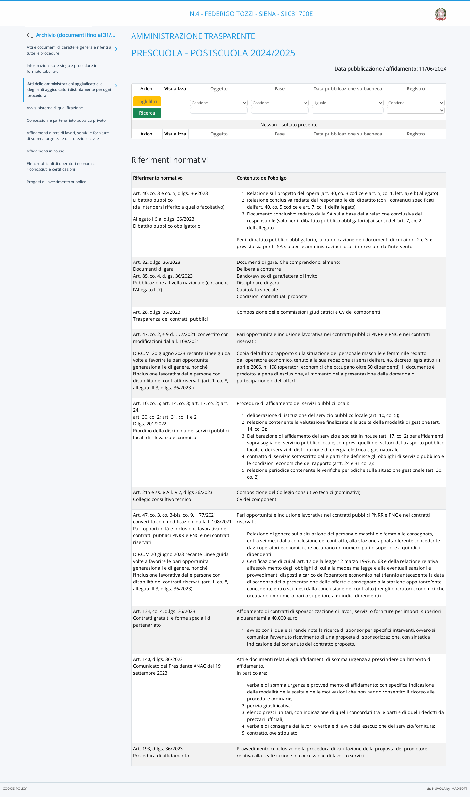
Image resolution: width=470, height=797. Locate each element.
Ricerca (147, 113)
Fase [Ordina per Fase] (280, 89)
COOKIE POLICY (15, 789)
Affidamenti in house (45, 162)
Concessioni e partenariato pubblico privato (66, 131)
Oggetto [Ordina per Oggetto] (218, 89)
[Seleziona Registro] (416, 110)
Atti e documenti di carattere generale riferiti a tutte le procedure (69, 61)
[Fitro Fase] (280, 110)
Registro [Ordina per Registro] (416, 89)
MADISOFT (459, 789)
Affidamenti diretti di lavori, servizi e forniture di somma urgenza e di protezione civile (68, 146)
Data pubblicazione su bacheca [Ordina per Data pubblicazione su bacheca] (347, 89)
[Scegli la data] (348, 110)
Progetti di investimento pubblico (56, 193)
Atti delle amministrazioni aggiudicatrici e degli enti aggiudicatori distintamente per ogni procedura (69, 100)
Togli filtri (147, 101)
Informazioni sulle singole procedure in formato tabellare (62, 79)
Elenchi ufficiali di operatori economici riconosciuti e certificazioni (61, 177)
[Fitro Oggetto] (219, 110)
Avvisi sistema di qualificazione (55, 119)
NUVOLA (436, 789)
